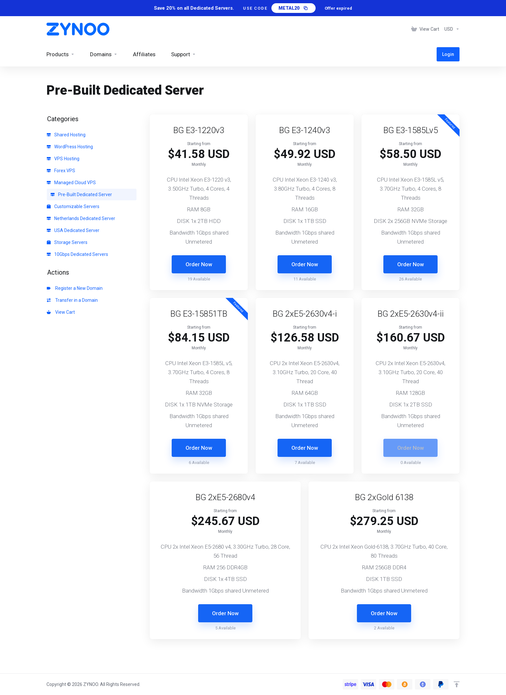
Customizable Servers (73, 206)
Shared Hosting (66, 134)
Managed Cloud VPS (71, 182)
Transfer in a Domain (72, 300)
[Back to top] (457, 684)
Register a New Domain (75, 288)
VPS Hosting (63, 158)
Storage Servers (67, 242)
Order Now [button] (199, 264)
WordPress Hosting (70, 146)
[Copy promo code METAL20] (293, 8)
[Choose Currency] (451, 29)
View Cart (61, 312)
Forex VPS (61, 170)
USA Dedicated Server (73, 230)
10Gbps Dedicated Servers (77, 254)
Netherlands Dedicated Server (81, 218)
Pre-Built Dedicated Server (81, 194)
